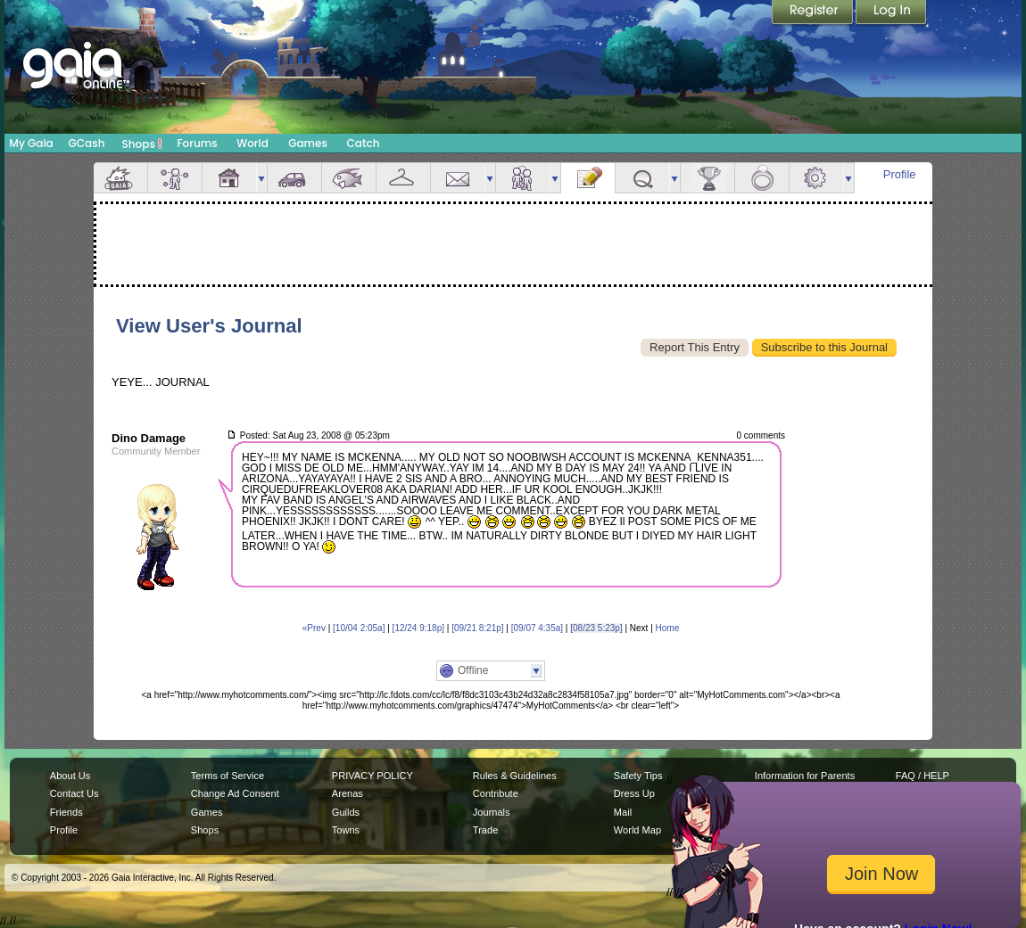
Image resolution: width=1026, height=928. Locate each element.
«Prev (314, 628)
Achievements (707, 178)
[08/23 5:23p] (596, 628)
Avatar (175, 178)
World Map (637, 830)
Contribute (495, 793)
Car (294, 178)
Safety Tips (638, 775)
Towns (346, 830)
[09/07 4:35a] (537, 628)
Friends (523, 178)
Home (668, 628)
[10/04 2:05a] (359, 628)
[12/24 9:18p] (418, 628)
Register (814, 13)
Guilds (346, 812)
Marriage (762, 178)
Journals (491, 812)
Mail (457, 178)
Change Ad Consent (235, 793)
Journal (588, 178)
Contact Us (74, 793)
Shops (142, 143)
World (252, 143)
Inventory (403, 178)
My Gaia (31, 143)
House (229, 178)
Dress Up (634, 793)
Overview (120, 178)
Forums (197, 143)
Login (891, 13)
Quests (642, 178)
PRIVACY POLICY (372, 775)
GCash (87, 143)
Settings (816, 178)
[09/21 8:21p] (477, 628)
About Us (70, 775)
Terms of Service (227, 775)
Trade (485, 830)
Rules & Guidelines (515, 775)
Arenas (347, 793)
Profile (899, 174)
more (261, 178)
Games (307, 143)
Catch (363, 143)
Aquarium (349, 178)
